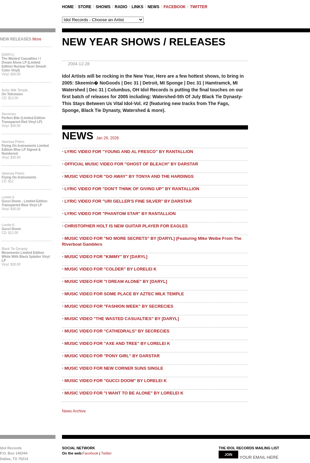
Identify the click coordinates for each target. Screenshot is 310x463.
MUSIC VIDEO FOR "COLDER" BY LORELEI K (111, 269)
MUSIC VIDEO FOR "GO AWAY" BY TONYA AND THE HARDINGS (129, 176)
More (36, 39)
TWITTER (198, 7)
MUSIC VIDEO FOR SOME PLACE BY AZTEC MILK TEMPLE (124, 293)
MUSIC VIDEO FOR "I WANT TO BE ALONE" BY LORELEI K (124, 393)
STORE (84, 7)
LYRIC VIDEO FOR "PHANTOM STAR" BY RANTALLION (120, 213)
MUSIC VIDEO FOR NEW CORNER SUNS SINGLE (114, 368)
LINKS (137, 7)
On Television (12, 94)
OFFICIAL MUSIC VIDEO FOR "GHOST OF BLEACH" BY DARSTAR (131, 164)
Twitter (106, 453)
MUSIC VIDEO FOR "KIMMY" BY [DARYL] (106, 256)
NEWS (153, 7)
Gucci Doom (11, 229)
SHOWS (103, 7)
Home (68, 7)
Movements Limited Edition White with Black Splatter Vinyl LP (26, 256)
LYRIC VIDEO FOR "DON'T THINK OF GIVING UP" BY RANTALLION (132, 188)
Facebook (90, 453)
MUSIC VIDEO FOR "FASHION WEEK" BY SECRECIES (119, 306)
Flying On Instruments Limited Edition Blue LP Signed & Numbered (25, 149)
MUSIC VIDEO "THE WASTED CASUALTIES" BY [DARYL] (122, 318)
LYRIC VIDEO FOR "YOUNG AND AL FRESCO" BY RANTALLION (129, 151)
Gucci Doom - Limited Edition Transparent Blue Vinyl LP (24, 203)
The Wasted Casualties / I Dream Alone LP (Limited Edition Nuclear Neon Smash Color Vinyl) (24, 64)
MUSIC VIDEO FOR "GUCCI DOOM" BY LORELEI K (116, 380)
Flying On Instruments (19, 177)
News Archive (74, 411)
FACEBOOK (174, 7)
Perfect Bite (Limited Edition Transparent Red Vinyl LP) (23, 120)
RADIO (121, 7)
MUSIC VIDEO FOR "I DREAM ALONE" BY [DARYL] (116, 281)
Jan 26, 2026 (107, 138)
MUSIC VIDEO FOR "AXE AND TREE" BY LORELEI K (117, 343)
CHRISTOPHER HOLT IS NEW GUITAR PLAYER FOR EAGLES (126, 226)
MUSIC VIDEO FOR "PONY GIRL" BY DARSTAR (112, 355)
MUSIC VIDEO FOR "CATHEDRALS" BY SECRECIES (117, 331)
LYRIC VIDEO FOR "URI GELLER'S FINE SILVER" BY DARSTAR (128, 201)
